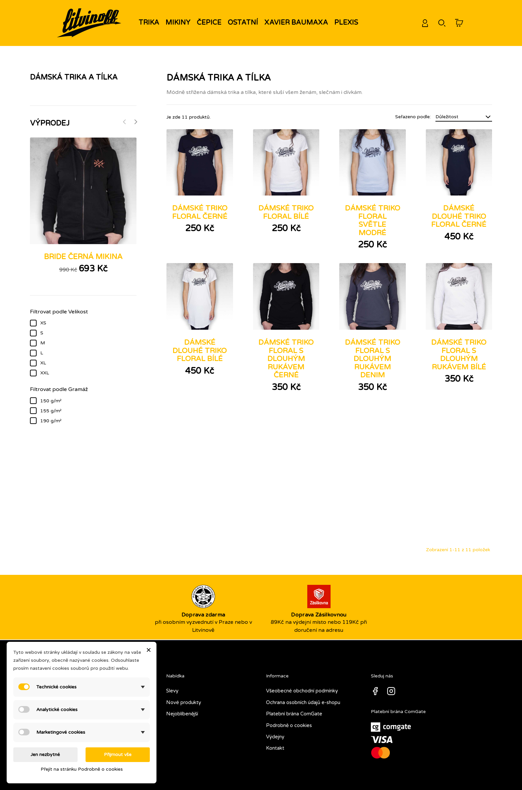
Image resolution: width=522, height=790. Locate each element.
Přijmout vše (117, 754)
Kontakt (275, 745)
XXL (88, 372)
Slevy (172, 688)
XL (88, 362)
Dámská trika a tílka (74, 77)
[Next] (135, 122)
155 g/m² (88, 410)
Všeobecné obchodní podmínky (302, 688)
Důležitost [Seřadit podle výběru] (463, 117)
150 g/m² (88, 400)
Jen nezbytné (45, 754)
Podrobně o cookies (289, 723)
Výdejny (275, 734)
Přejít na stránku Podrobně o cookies (82, 769)
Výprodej (50, 123)
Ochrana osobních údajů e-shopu (303, 700)
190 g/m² (88, 420)
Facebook (375, 688)
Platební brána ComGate (294, 711)
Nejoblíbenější (182, 711)
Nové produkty (183, 700)
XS (88, 322)
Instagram (391, 688)
